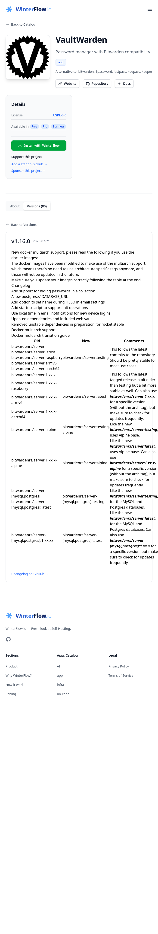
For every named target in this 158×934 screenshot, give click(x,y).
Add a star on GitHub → (29, 164)
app (60, 62)
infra (60, 684)
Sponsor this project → (28, 170)
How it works (15, 684)
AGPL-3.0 (59, 115)
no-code (63, 694)
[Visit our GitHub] (8, 639)
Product (11, 666)
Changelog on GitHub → (29, 574)
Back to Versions (21, 224)
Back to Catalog (20, 24)
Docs (124, 83)
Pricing (11, 694)
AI (58, 666)
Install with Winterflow (39, 145)
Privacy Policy (118, 666)
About (15, 206)
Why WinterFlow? (19, 675)
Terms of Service (120, 675)
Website (67, 83)
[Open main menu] (150, 9)
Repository (97, 83)
